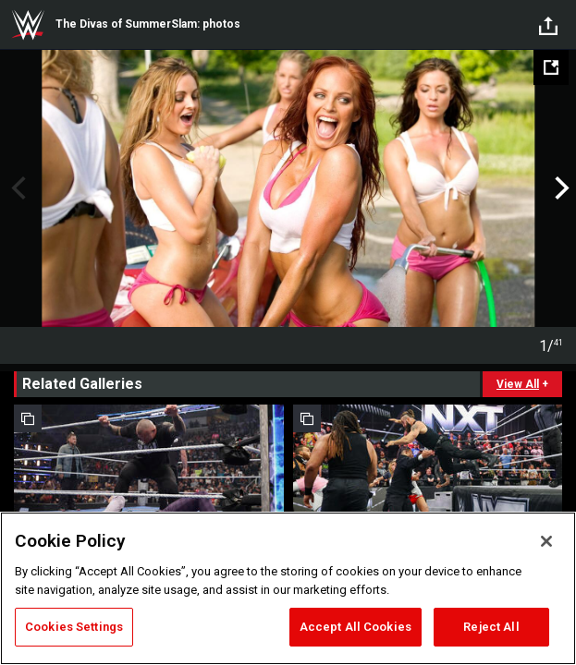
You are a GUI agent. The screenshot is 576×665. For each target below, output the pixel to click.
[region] (288, 588)
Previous (16, 188)
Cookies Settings (74, 627)
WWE (27, 25)
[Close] (546, 541)
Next (560, 188)
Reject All (491, 627)
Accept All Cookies (355, 627)
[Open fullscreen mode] (551, 67)
